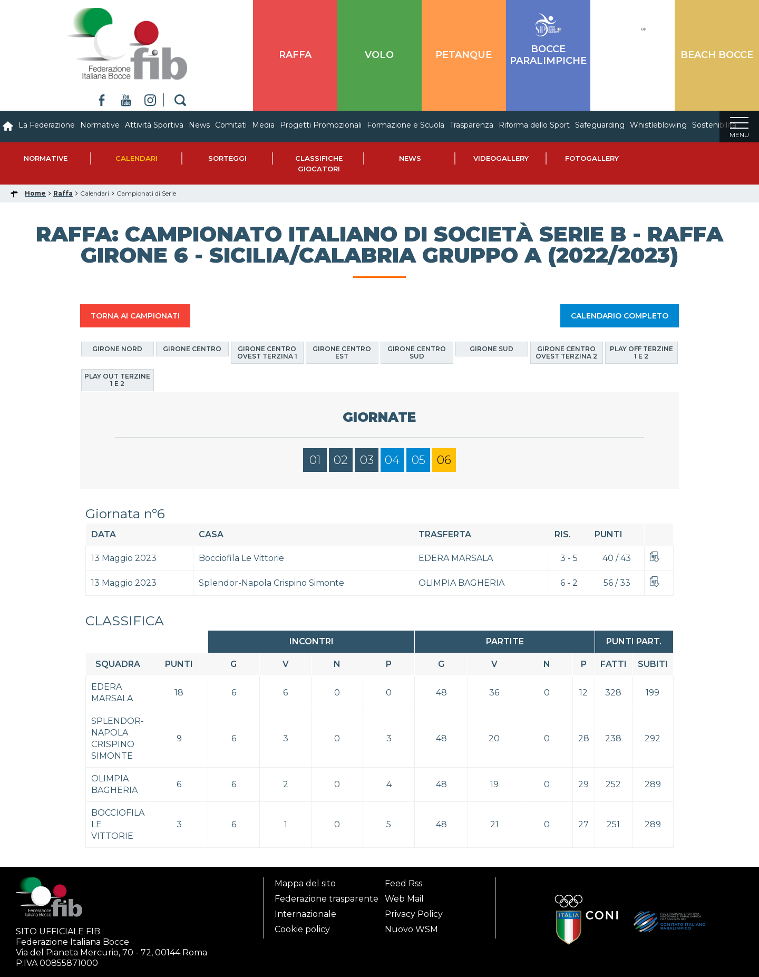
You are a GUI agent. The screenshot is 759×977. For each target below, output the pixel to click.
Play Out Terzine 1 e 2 (117, 380)
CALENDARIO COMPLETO (619, 316)
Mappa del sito (305, 880)
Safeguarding (600, 125)
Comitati (231, 125)
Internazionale (305, 911)
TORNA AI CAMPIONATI (135, 316)
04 (392, 460)
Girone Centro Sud (416, 352)
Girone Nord (117, 349)
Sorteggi (227, 158)
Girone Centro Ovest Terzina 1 (267, 352)
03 (367, 460)
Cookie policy (302, 926)
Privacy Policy (414, 911)
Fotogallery (592, 158)
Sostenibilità (714, 125)
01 (315, 460)
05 (418, 460)
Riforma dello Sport (534, 125)
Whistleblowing (658, 125)
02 (341, 460)
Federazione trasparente (326, 896)
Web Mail (404, 896)
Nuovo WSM (411, 926)
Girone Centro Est (342, 352)
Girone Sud (491, 349)
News (199, 125)
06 (444, 460)
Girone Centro (192, 349)
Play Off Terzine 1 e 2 (641, 352)
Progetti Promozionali (321, 125)
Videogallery (501, 158)
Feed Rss (403, 880)
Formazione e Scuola (405, 125)
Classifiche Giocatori (319, 163)
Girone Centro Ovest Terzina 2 (566, 352)
